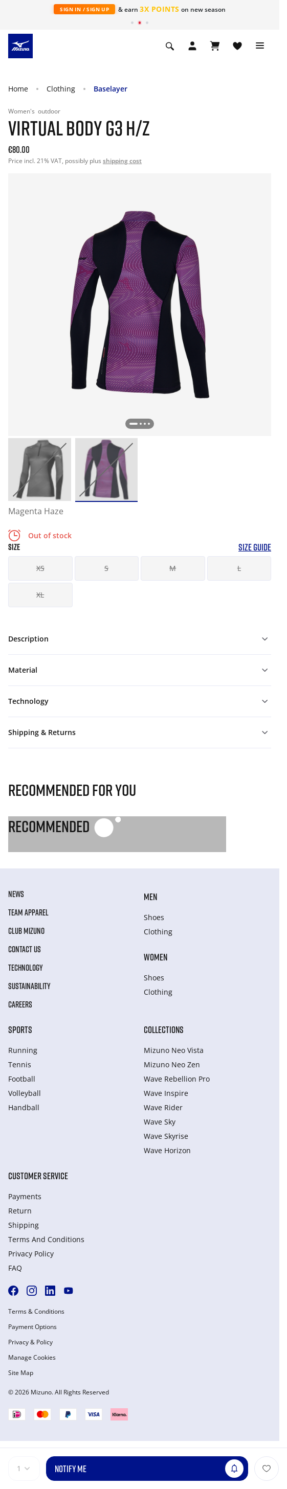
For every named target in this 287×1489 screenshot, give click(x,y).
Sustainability (29, 986)
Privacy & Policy (30, 1342)
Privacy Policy (31, 1253)
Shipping (23, 1225)
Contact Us (24, 949)
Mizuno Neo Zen (172, 1064)
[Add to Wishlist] (266, 1468)
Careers (20, 1004)
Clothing (61, 89)
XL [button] (40, 595)
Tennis (19, 1064)
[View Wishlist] (237, 46)
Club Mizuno (26, 931)
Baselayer (110, 89)
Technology (25, 968)
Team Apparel (28, 912)
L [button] (239, 568)
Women (155, 957)
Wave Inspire (166, 1093)
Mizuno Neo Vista (174, 1050)
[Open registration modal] (192, 46)
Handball (23, 1107)
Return (20, 1211)
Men (150, 896)
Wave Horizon (167, 1150)
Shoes (154, 917)
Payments (24, 1196)
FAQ (15, 1268)
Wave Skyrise (166, 1136)
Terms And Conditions (46, 1239)
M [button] (172, 568)
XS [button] (40, 568)
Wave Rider (163, 1107)
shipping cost (122, 160)
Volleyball (24, 1093)
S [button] (106, 568)
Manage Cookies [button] (32, 1357)
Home (18, 89)
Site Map (20, 1373)
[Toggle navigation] (260, 46)
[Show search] (170, 46)
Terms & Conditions (36, 1311)
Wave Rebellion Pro (177, 1079)
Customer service (38, 1175)
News (16, 894)
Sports (20, 1029)
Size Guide (254, 547)
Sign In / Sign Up (84, 9)
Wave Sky (159, 1122)
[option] (39, 469)
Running (22, 1050)
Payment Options (32, 1327)
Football (21, 1079)
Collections (164, 1029)
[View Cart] (215, 46)
